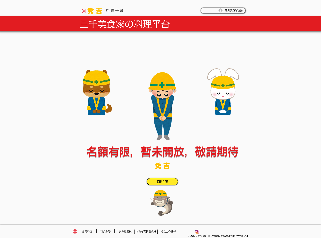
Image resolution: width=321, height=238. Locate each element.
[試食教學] (105, 231)
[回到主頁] (162, 181)
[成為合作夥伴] (168, 232)
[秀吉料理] (87, 231)
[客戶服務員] (125, 231)
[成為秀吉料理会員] (146, 231)
